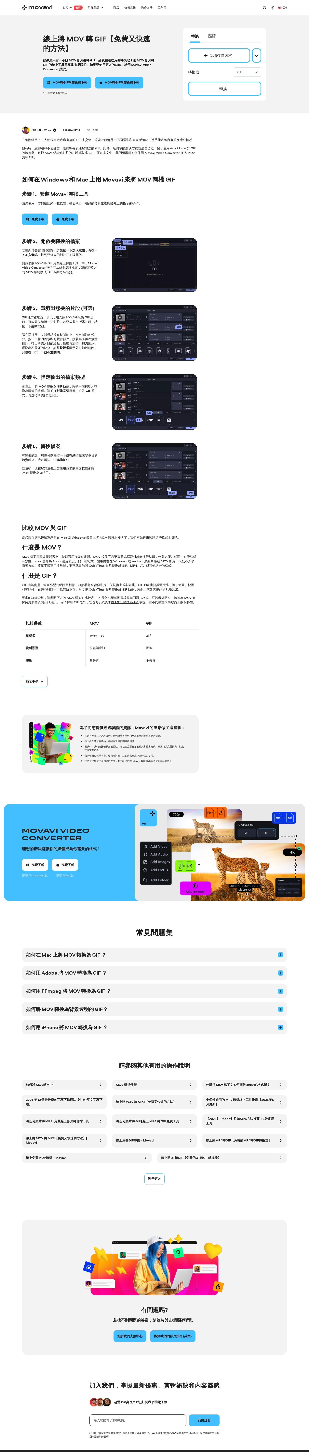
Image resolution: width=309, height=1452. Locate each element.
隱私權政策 (173, 1433)
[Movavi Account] (272, 8)
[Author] (26, 130)
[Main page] (37, 7)
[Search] (265, 8)
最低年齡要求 (101, 1436)
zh (282, 8)
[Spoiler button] (35, 681)
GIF (247, 72)
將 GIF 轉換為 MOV (178, 598)
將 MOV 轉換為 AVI (125, 602)
